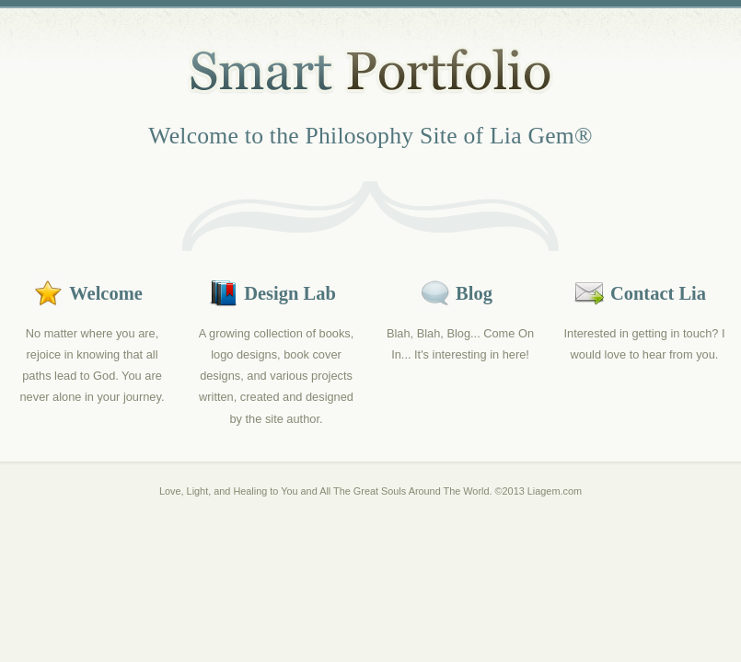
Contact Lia (658, 293)
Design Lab (290, 293)
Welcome (106, 293)
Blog (474, 293)
